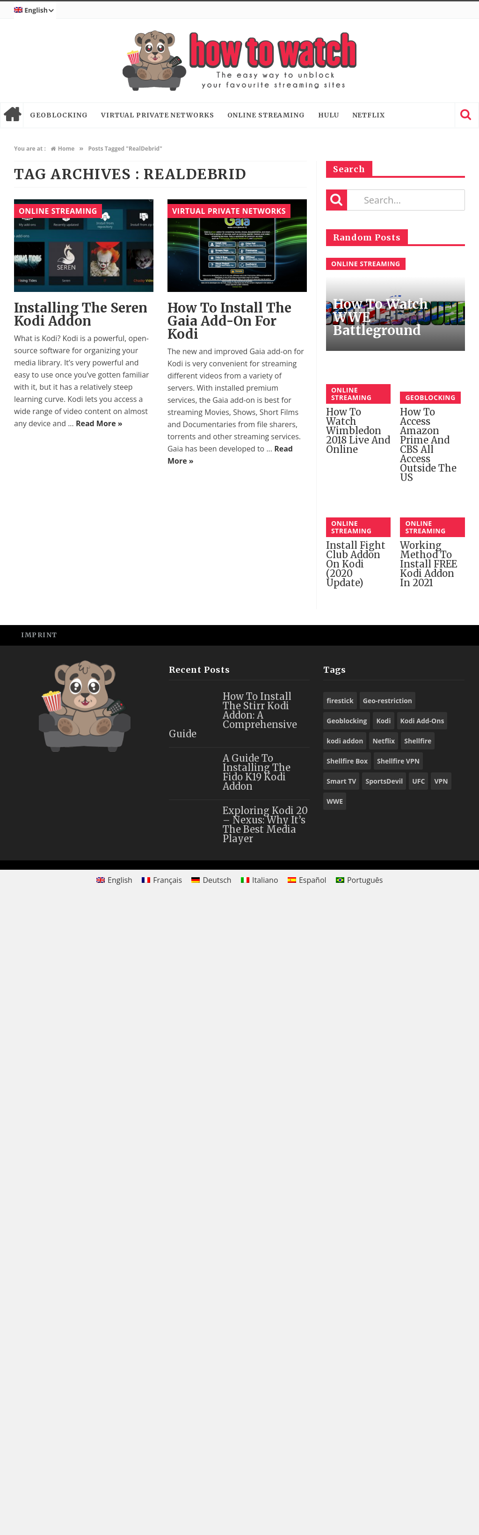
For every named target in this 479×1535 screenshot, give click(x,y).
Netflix (368, 115)
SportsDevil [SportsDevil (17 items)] (384, 1411)
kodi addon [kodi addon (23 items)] (345, 1371)
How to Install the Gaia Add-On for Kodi (229, 320)
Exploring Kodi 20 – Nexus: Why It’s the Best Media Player (265, 1455)
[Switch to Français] (162, 1510)
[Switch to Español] (307, 1510)
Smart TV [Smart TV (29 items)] (341, 1411)
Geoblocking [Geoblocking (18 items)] (347, 1350)
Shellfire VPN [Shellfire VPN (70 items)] (398, 1391)
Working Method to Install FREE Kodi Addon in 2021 (428, 1194)
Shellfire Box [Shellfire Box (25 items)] (347, 1391)
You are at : (30, 149)
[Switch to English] (114, 1510)
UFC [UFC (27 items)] (418, 1411)
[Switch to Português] (359, 1510)
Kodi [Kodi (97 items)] (383, 1350)
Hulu (328, 115)
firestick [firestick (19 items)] (340, 1330)
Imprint (39, 1265)
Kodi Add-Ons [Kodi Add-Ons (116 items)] (422, 1350)
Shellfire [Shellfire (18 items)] (417, 1371)
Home (11, 115)
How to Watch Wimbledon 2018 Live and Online (358, 1088)
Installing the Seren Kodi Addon (80, 314)
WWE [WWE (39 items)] (335, 1431)
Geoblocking (59, 115)
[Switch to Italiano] (259, 1510)
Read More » (99, 423)
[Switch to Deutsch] (211, 1510)
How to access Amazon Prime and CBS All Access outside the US (428, 444)
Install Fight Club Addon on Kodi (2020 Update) (355, 1194)
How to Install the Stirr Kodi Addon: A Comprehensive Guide (233, 1345)
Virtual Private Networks (157, 115)
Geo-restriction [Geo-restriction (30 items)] (387, 1330)
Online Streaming (266, 115)
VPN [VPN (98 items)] (441, 1411)
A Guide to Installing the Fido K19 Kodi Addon (256, 1402)
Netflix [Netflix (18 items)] (383, 1371)
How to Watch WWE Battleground (380, 317)
